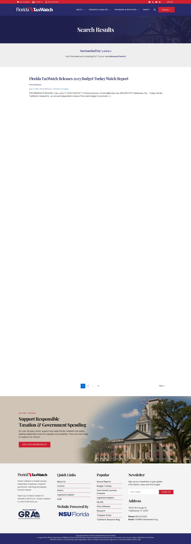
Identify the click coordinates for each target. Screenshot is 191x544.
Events (146, 10)
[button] (84, 9)
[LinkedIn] (160, 2)
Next (162, 385)
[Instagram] (153, 2)
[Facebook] (149, 2)
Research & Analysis (100, 9)
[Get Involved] (23, 2)
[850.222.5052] (52, 2)
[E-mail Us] (37, 2)
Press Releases (35, 85)
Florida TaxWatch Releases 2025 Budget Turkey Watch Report (78, 79)
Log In (170, 2)
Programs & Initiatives (127, 9)
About (80, 9)
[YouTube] (156, 2)
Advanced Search (117, 56)
